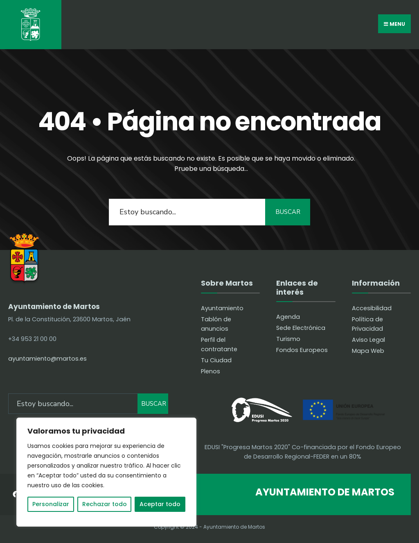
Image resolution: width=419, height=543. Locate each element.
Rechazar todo (104, 504)
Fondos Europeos (302, 350)
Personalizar (50, 504)
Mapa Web (368, 351)
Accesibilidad (372, 308)
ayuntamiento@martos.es (47, 358)
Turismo (288, 339)
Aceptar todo (160, 504)
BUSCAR (287, 212)
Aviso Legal (368, 340)
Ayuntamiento (222, 308)
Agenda (288, 317)
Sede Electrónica (300, 328)
